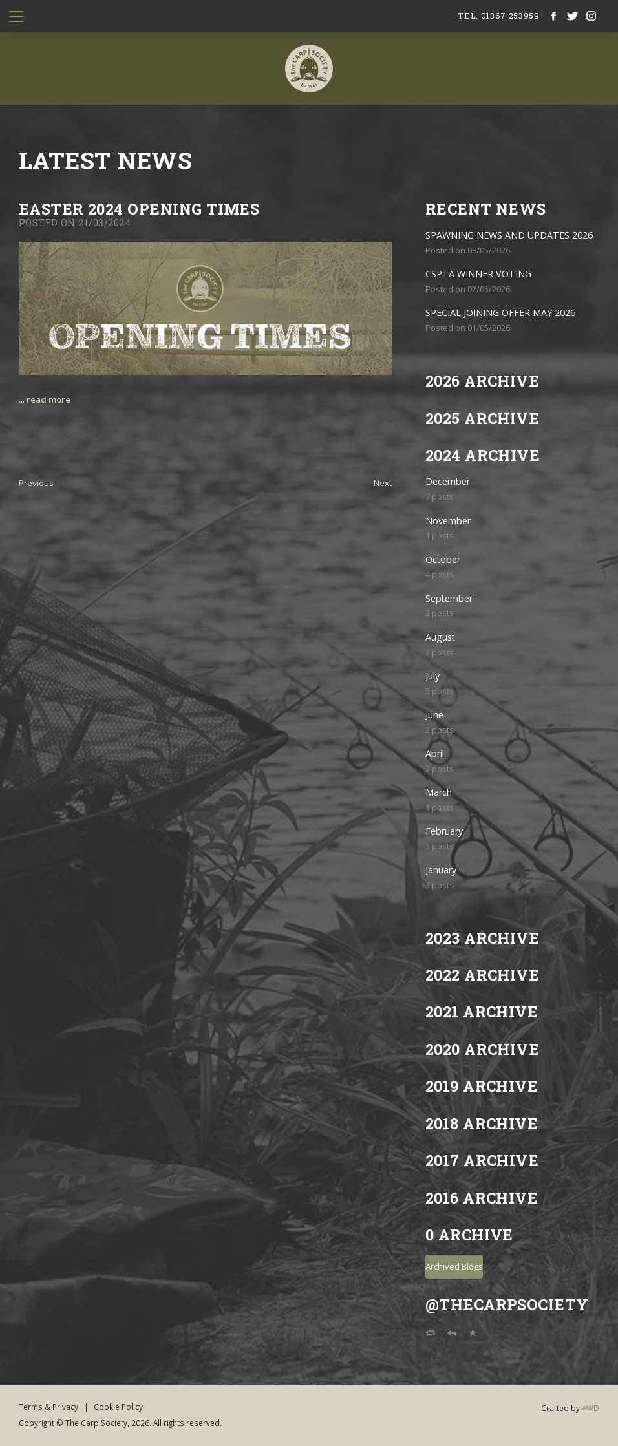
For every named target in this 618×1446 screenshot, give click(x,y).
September (449, 598)
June (434, 714)
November (448, 521)
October (442, 559)
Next (383, 483)
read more (48, 399)
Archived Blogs (454, 1266)
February (444, 831)
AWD (590, 1408)
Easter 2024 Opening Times (139, 208)
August (440, 637)
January (440, 870)
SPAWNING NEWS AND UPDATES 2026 (509, 235)
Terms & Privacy (48, 1406)
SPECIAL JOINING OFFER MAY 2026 (500, 312)
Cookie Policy (118, 1406)
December (447, 481)
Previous (36, 483)
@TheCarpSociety (507, 1304)
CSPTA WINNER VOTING (478, 274)
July (432, 676)
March (438, 792)
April (434, 753)
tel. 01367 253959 (498, 15)
